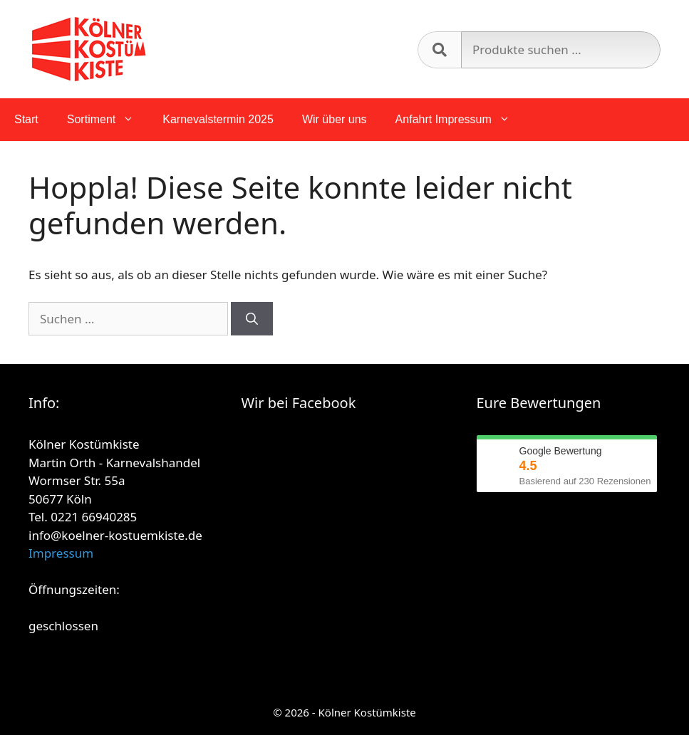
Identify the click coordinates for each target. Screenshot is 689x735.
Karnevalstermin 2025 (218, 119)
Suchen (439, 49)
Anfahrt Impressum (459, 119)
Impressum (61, 553)
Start (26, 119)
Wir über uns (334, 119)
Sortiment (107, 119)
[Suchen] (252, 319)
